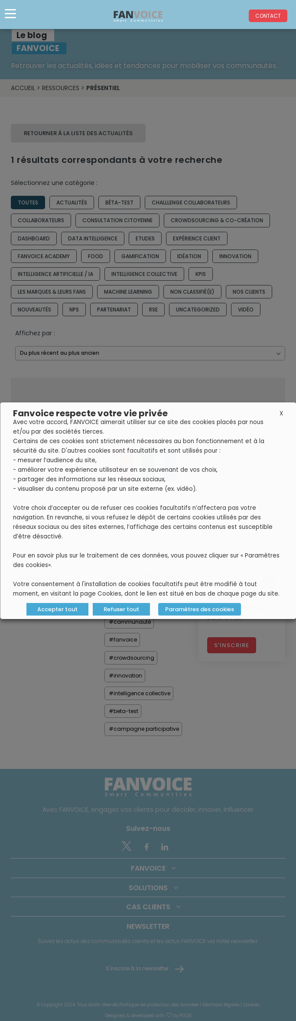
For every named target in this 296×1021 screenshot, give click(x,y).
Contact (268, 15)
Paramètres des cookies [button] (199, 609)
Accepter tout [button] (57, 609)
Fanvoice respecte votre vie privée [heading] (90, 413)
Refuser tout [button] (121, 609)
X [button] (281, 413)
